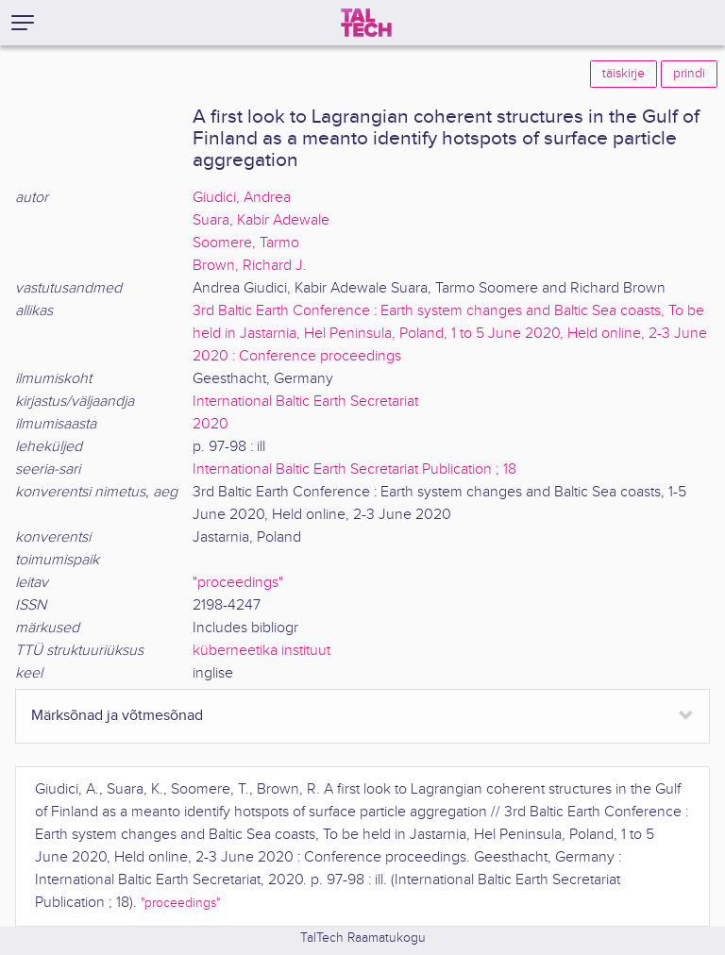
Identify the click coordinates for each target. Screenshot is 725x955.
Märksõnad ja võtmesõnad (117, 716)
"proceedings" (238, 583)
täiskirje (623, 73)
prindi (689, 73)
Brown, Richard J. (250, 266)
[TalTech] (366, 23)
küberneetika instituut (261, 651)
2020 (210, 424)
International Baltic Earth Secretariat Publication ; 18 (354, 469)
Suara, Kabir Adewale (261, 220)
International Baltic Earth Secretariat (305, 401)
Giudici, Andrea (242, 198)
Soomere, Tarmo (246, 243)
